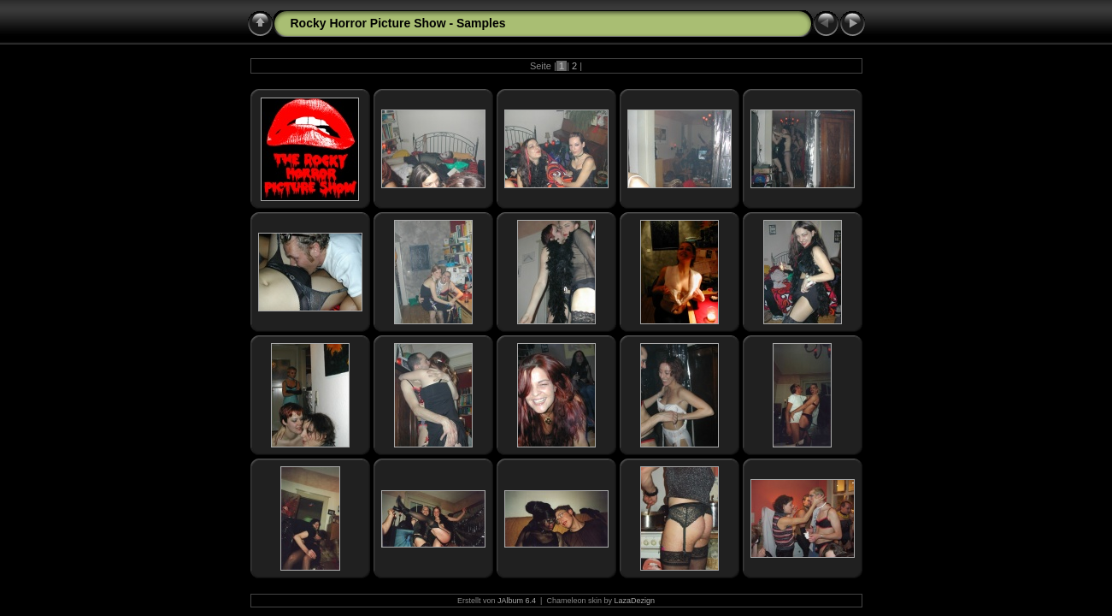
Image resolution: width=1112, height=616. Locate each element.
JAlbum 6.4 (516, 600)
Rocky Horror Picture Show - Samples (398, 23)
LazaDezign (634, 600)
